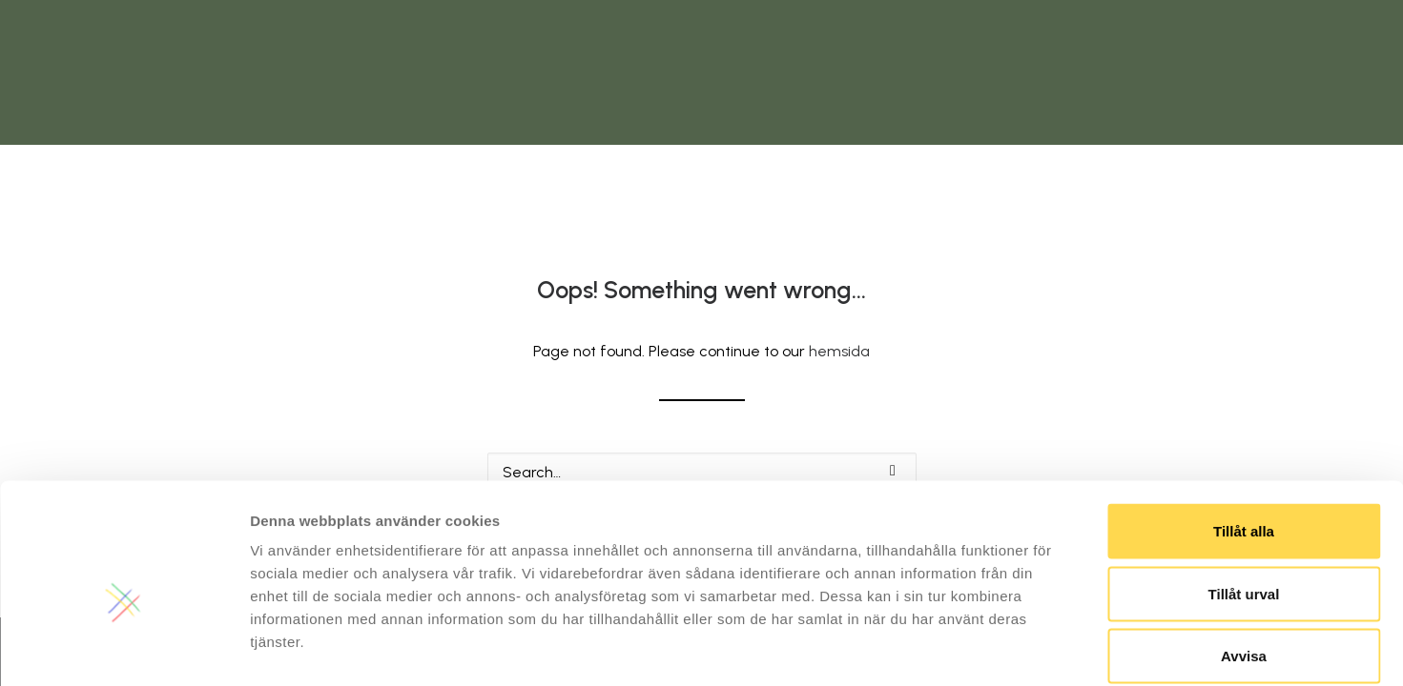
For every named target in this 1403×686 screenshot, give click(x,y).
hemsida (839, 351)
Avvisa (1244, 561)
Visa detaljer (1036, 648)
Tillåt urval (1244, 499)
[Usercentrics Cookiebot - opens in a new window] (123, 649)
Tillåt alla (1243, 436)
